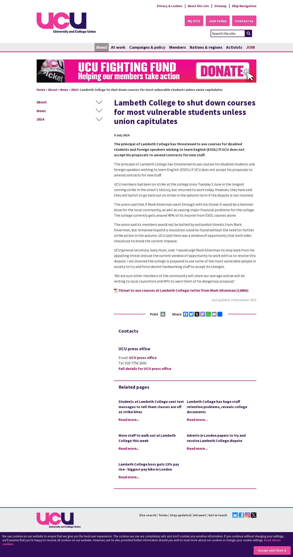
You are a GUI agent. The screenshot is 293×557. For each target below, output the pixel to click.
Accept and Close (270, 550)
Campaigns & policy (147, 47)
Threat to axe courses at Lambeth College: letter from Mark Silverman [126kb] (183, 290)
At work (118, 47)
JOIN (250, 47)
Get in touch (217, 515)
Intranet (199, 515)
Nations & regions (206, 47)
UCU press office (143, 357)
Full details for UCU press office (145, 368)
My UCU (192, 21)
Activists (234, 47)
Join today (216, 21)
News (64, 90)
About (101, 47)
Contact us (244, 21)
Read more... (129, 419)
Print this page (163, 314)
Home (41, 90)
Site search (147, 515)
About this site (197, 6)
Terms (163, 515)
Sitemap (220, 6)
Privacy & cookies (166, 6)
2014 (74, 90)
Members (177, 47)
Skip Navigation (244, 6)
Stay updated (180, 515)
